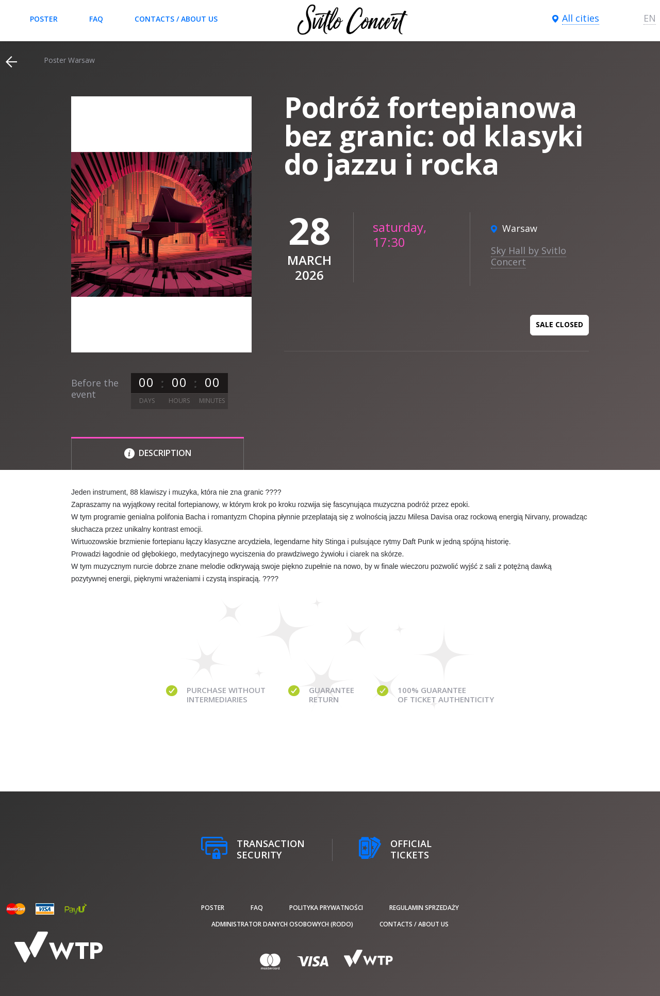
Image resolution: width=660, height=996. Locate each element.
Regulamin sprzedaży (424, 907)
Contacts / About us (176, 19)
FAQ (96, 19)
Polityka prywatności (326, 907)
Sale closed (559, 324)
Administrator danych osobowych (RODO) (282, 924)
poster (44, 19)
